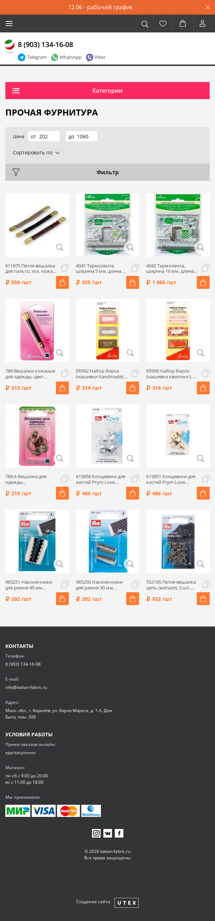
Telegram (37, 57)
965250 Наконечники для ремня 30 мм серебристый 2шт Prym (102, 584)
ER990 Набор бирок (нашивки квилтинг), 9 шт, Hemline (170, 373)
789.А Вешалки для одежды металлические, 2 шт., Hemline (29, 479)
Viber (100, 57)
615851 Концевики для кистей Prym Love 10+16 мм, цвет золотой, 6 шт (170, 479)
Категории (107, 90)
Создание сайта (93, 902)
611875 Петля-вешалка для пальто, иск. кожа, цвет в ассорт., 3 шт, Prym (30, 268)
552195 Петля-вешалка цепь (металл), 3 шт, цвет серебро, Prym (171, 584)
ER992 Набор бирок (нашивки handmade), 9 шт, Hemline (100, 373)
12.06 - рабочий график (100, 7)
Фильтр (108, 172)
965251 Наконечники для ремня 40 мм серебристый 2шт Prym (31, 584)
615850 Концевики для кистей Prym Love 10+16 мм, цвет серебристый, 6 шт (100, 479)
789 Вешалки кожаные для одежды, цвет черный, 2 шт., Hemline (30, 373)
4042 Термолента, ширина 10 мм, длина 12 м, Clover (170, 268)
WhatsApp (71, 57)
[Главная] (10, 47)
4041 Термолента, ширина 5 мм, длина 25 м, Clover (101, 268)
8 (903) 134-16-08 (45, 44)
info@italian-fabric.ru (26, 687)
